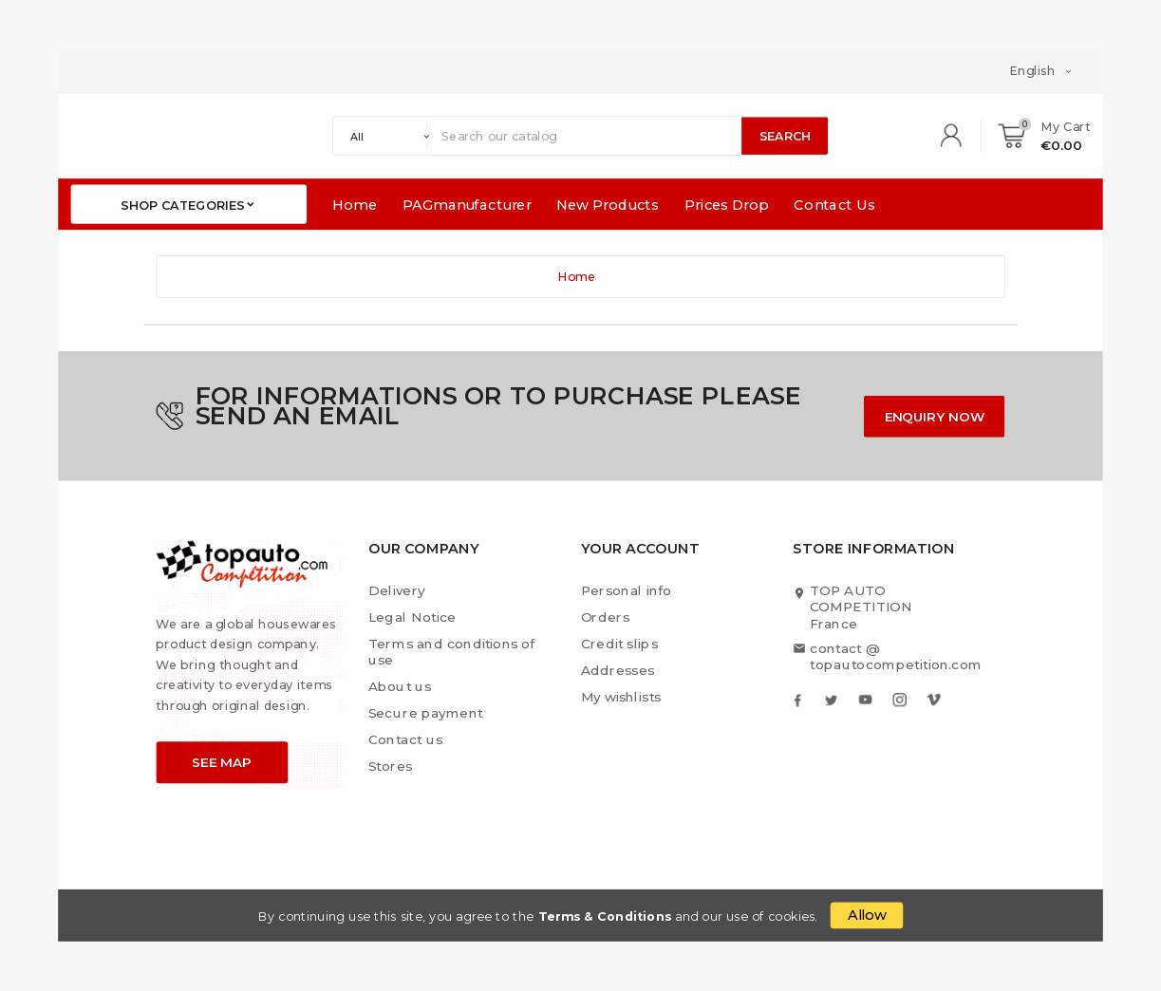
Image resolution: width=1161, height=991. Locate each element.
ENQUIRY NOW (935, 416)
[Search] (587, 136)
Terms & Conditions (605, 917)
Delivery (396, 591)
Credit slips (620, 644)
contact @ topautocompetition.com (896, 656)
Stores (390, 765)
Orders (605, 617)
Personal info (626, 591)
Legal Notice (412, 617)
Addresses (618, 671)
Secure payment (425, 713)
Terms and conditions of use (451, 652)
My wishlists (621, 696)
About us (400, 687)
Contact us (405, 739)
